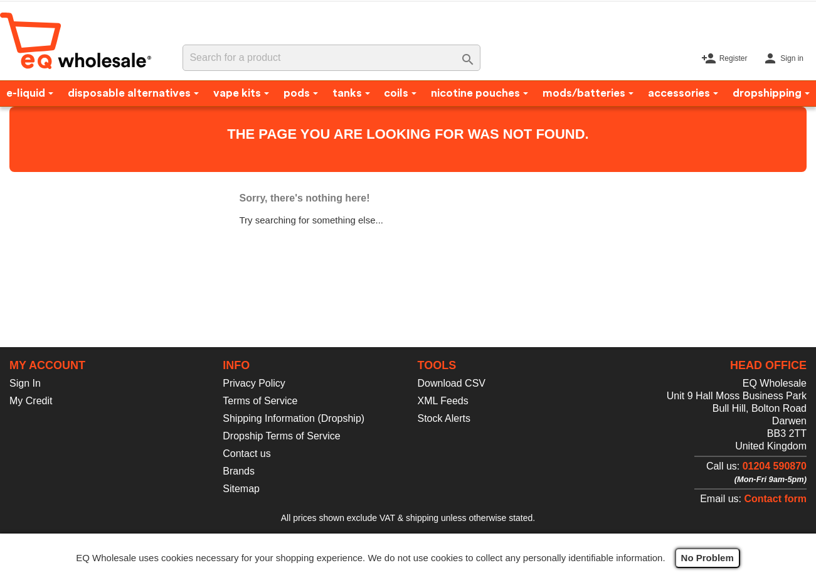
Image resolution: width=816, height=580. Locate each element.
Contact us (246, 453)
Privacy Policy (254, 383)
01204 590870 (775, 466)
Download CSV (452, 383)
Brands (239, 471)
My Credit (30, 400)
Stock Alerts (444, 418)
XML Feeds (443, 400)
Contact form (775, 498)
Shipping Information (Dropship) (293, 418)
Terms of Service (260, 400)
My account (47, 365)
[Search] (331, 58)
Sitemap (241, 488)
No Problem (707, 557)
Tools (437, 365)
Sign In (25, 383)
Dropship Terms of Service (281, 436)
